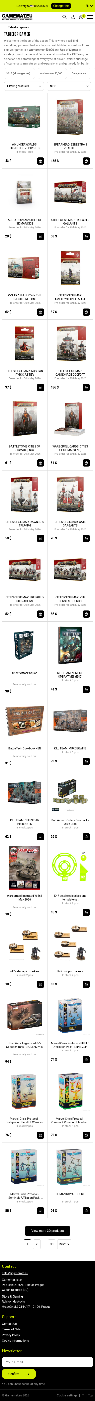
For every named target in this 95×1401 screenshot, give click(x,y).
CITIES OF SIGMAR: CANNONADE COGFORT (70, 372)
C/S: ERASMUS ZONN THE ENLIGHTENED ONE (24, 297)
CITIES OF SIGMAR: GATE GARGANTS (70, 523)
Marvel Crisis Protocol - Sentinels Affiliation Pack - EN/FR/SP (24, 1196)
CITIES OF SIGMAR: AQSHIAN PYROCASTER (25, 372)
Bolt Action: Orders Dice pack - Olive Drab (70, 822)
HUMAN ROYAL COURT (70, 1194)
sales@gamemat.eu (15, 1273)
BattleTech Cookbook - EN (24, 748)
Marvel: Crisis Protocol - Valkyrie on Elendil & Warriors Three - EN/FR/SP (25, 1120)
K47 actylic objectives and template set (70, 897)
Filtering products (18, 86)
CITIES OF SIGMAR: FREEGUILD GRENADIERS (25, 599)
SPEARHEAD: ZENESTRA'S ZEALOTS (70, 146)
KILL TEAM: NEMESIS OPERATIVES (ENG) (70, 674)
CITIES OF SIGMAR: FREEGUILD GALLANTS (70, 221)
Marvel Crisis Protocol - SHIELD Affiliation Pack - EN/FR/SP (70, 1045)
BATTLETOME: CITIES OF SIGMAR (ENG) (24, 448)
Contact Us (9, 1324)
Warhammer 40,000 (47, 73)
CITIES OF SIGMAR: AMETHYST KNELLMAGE (70, 297)
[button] (89, 6)
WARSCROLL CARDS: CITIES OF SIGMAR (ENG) (70, 448)
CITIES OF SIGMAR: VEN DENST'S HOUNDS (70, 599)
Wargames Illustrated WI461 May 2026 (24, 897)
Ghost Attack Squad (24, 673)
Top (90, 1395)
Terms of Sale (11, 1329)
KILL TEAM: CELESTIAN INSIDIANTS (24, 822)
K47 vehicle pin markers (25, 971)
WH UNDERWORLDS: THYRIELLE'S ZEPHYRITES (24, 146)
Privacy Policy (11, 1335)
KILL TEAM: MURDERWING (70, 748)
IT (82, 1395)
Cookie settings (67, 1395)
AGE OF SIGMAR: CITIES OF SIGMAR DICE (25, 221)
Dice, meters (75, 73)
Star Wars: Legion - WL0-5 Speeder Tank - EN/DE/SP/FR (24, 1045)
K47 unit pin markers (70, 971)
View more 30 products (47, 1231)
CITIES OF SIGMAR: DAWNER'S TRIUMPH (25, 523)
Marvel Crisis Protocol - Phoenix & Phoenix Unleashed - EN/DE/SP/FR (70, 1120)
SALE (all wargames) (14, 73)
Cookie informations (15, 1340)
